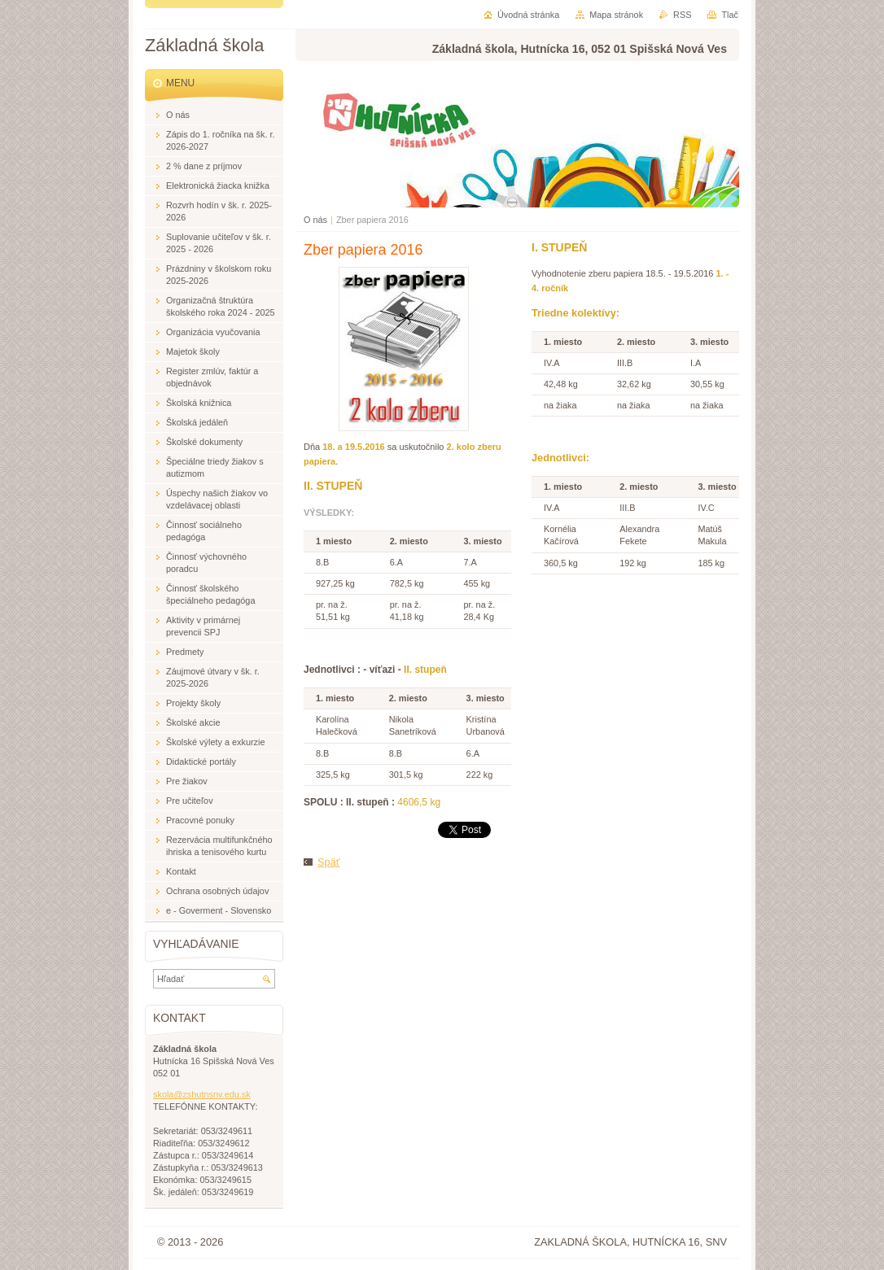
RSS (682, 15)
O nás (315, 220)
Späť (328, 862)
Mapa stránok (616, 15)
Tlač (729, 15)
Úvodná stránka (528, 15)
